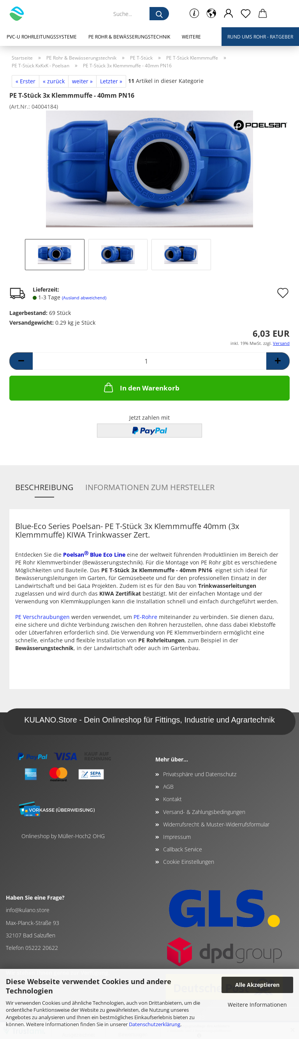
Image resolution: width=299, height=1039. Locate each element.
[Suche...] (159, 13)
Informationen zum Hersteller (150, 487)
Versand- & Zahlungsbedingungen (204, 812)
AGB (168, 786)
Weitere (191, 36)
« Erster (25, 81)
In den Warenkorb (140, 387)
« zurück (54, 81)
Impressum (177, 836)
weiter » (82, 81)
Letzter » (111, 81)
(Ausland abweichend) (84, 298)
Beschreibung (44, 487)
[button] (211, 13)
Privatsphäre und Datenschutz (199, 774)
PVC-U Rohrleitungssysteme (42, 36)
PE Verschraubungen (42, 617)
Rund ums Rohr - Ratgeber (260, 36)
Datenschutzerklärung (154, 1024)
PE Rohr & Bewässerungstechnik (129, 36)
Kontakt (172, 799)
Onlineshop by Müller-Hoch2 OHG (63, 836)
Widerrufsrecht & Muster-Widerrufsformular (216, 824)
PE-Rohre (145, 617)
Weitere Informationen (257, 1004)
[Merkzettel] (245, 13)
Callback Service (182, 849)
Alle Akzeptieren (257, 984)
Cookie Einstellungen (188, 861)
